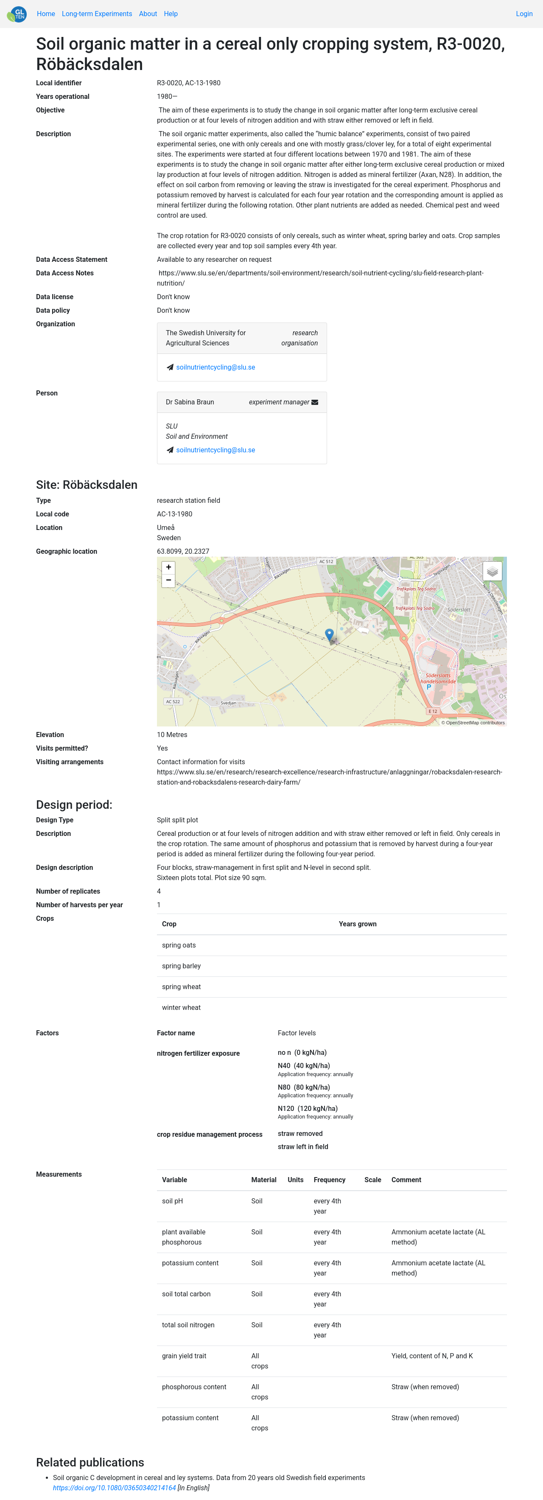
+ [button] (168, 568)
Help (171, 14)
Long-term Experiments (97, 14)
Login (524, 14)
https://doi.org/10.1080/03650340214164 (114, 1488)
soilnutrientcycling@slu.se (215, 367)
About (148, 14)
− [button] (168, 581)
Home (46, 14)
